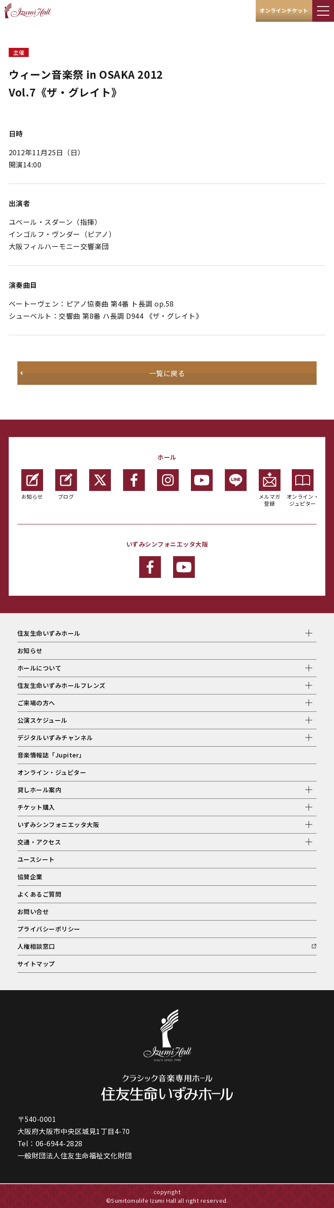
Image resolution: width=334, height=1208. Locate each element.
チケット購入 (36, 807)
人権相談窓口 (36, 946)
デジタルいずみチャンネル (55, 737)
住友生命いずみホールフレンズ (61, 685)
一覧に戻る (167, 373)
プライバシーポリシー (48, 928)
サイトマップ (36, 963)
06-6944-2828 (59, 1143)
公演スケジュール (42, 720)
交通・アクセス (39, 842)
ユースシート (36, 859)
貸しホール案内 (39, 789)
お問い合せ (33, 911)
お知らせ (32, 484)
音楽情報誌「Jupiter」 (51, 755)
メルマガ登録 (270, 488)
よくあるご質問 (39, 894)
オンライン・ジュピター (303, 488)
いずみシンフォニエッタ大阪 (58, 824)
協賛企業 (30, 876)
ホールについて (39, 668)
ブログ (66, 484)
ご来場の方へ (36, 702)
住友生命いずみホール (48, 633)
